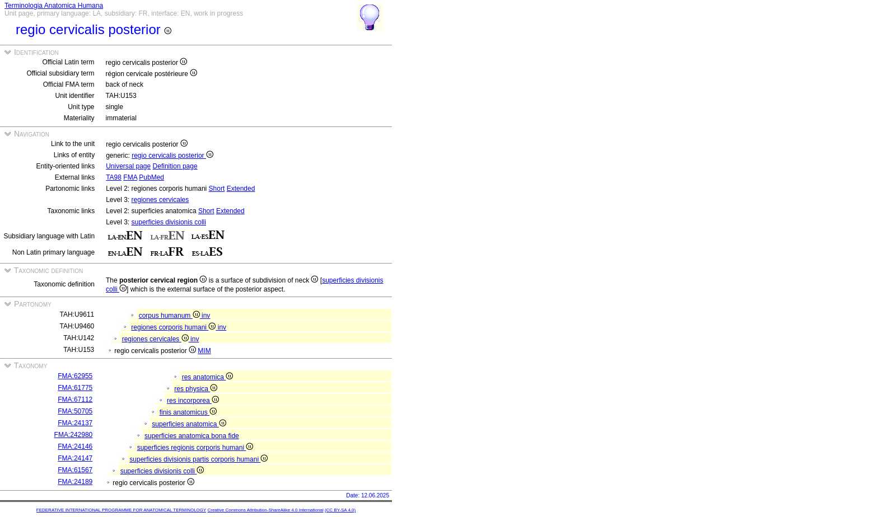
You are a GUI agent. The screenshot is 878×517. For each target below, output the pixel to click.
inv (206, 315)
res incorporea (193, 401)
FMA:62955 (75, 376)
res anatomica (207, 377)
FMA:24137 (75, 423)
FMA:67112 (75, 399)
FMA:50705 (75, 411)
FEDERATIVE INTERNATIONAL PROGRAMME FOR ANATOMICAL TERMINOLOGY (121, 510)
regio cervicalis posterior (172, 155)
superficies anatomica (189, 424)
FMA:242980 (73, 435)
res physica (195, 389)
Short (217, 188)
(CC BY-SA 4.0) (340, 510)
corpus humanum (170, 315)
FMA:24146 (75, 446)
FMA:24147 (75, 458)
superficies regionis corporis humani (195, 448)
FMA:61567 (75, 470)
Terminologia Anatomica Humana (53, 6)
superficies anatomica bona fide (191, 436)
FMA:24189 (75, 482)
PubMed (151, 177)
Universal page (128, 166)
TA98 (114, 177)
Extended (241, 188)
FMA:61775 (75, 388)
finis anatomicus (188, 412)
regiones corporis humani (174, 327)
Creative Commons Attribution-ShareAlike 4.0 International (265, 510)
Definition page (175, 166)
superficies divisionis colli (169, 222)
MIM (204, 351)
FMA (130, 177)
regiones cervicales (160, 200)
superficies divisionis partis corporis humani (198, 459)
